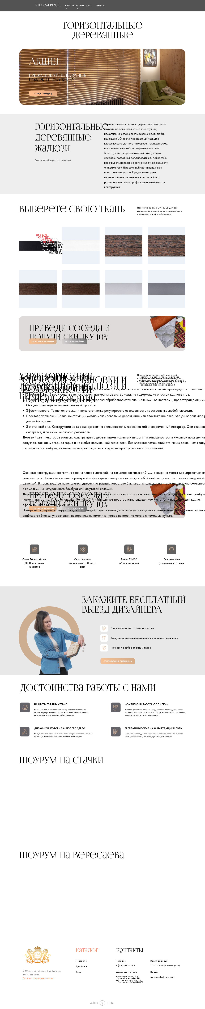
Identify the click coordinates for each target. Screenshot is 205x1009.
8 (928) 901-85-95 (125, 965)
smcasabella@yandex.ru (162, 977)
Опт (88, 5)
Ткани (79, 972)
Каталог (87, 951)
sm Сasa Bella (48, 5)
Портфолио (82, 960)
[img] (26, 6)
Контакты (129, 951)
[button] (175, 5)
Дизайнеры (82, 966)
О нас (99, 5)
